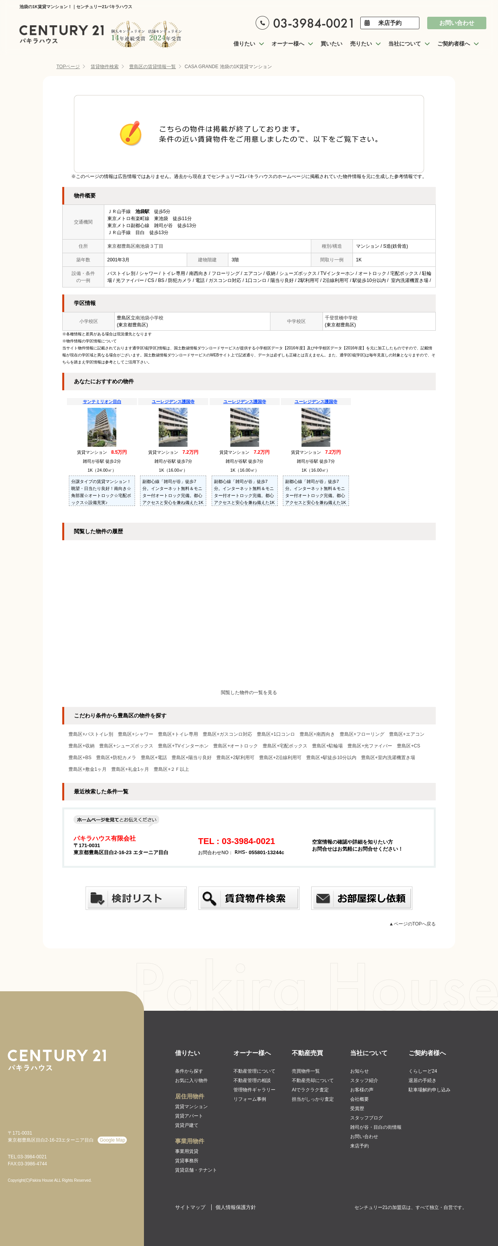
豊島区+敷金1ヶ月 (87, 769)
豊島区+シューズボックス (126, 746)
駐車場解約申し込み (430, 1090)
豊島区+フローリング (362, 734)
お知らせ (359, 1071)
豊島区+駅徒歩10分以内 (331, 757)
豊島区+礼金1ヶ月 (130, 769)
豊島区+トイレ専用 (178, 734)
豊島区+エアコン (406, 734)
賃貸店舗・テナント (196, 1170)
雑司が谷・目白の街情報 (376, 1127)
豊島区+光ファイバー (369, 746)
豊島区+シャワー (135, 734)
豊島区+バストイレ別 (90, 734)
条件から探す (189, 1071)
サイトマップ (190, 1207)
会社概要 (359, 1099)
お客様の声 (362, 1090)
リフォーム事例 (249, 1099)
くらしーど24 (423, 1071)
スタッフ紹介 (364, 1080)
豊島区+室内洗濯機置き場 (388, 757)
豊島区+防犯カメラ (116, 757)
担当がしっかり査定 (313, 1099)
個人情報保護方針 (236, 1207)
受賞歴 (357, 1108)
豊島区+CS (408, 746)
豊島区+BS (79, 757)
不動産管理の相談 (252, 1080)
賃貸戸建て (186, 1125)
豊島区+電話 (154, 757)
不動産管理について (254, 1071)
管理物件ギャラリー (254, 1090)
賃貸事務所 (186, 1160)
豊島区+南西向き (317, 734)
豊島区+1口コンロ (276, 734)
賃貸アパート (189, 1116)
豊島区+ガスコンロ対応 (227, 734)
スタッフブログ (366, 1118)
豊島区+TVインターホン (183, 746)
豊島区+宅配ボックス (285, 746)
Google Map (112, 1140)
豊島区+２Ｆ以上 (171, 769)
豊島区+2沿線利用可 (280, 757)
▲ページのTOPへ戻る (412, 924)
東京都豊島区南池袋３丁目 (135, 246)
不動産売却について (313, 1080)
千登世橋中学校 (341, 318)
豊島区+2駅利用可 (235, 757)
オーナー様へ (252, 1053)
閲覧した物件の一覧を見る (249, 692)
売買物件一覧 (306, 1071)
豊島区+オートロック (235, 746)
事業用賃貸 (186, 1151)
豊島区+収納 (81, 746)
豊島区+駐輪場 (327, 746)
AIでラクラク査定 (310, 1090)
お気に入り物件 (191, 1080)
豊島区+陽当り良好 (192, 757)
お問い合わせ (456, 22)
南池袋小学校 (149, 318)
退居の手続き (423, 1080)
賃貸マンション (191, 1106)
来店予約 (390, 22)
